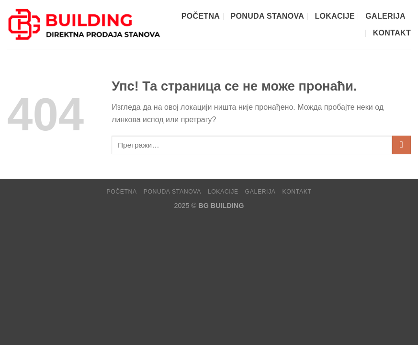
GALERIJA (385, 16)
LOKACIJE (335, 16)
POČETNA (200, 16)
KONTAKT (392, 33)
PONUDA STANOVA (268, 16)
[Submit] (401, 145)
